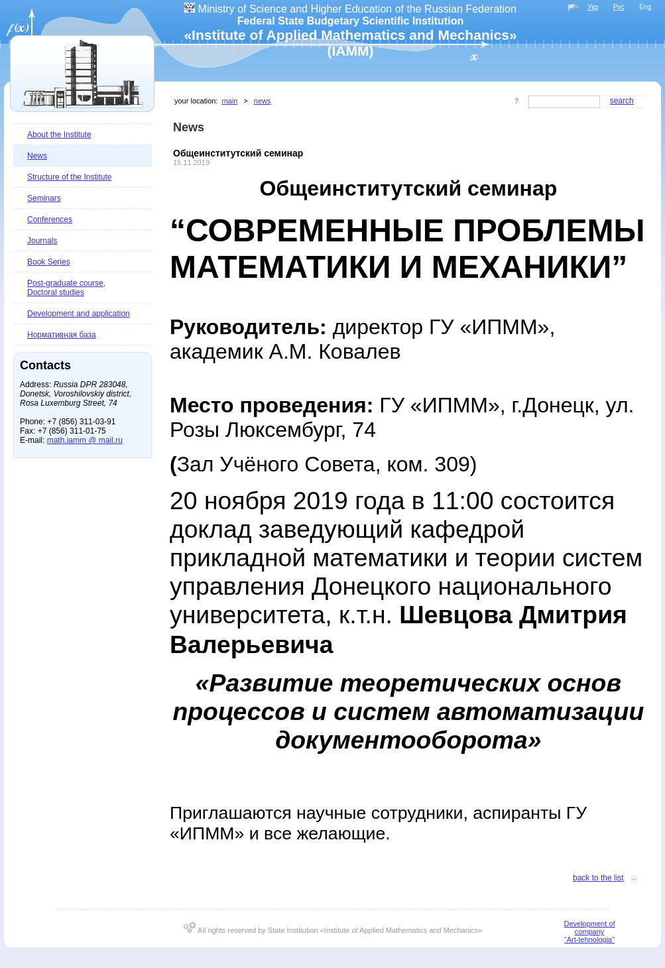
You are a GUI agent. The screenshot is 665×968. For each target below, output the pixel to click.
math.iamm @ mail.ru (85, 440)
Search (622, 100)
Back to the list (598, 877)
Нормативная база (61, 334)
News (37, 155)
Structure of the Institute (69, 177)
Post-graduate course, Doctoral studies (66, 287)
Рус (619, 7)
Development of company (589, 928)
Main (229, 101)
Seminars (44, 198)
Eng (645, 7)
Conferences (49, 219)
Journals (42, 240)
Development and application (78, 313)
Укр (592, 7)
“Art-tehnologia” (589, 939)
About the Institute (59, 134)
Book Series (48, 262)
